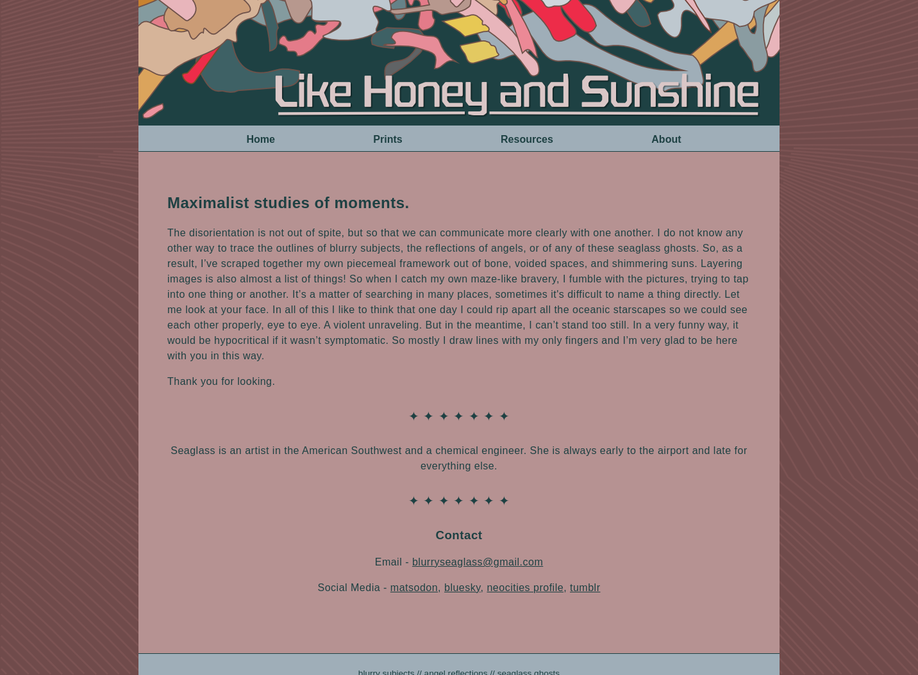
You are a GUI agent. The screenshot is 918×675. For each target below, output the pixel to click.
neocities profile (525, 587)
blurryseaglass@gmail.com (477, 562)
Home (260, 139)
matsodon (414, 587)
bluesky (462, 587)
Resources (527, 139)
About (666, 139)
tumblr (585, 587)
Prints (387, 139)
